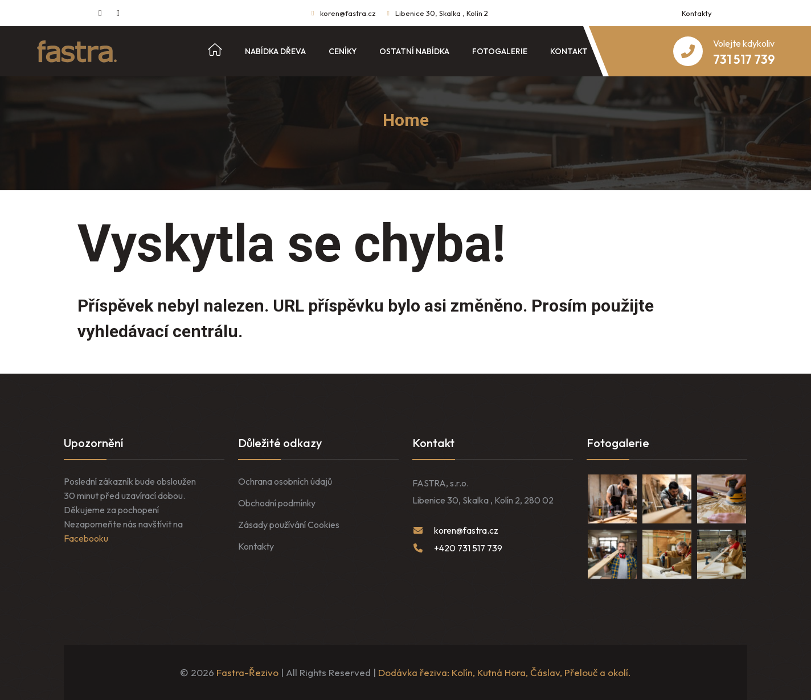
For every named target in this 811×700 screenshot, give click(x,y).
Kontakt (569, 51)
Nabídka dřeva (275, 51)
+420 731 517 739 (468, 548)
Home (406, 120)
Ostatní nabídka (414, 51)
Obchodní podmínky (277, 503)
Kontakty (697, 13)
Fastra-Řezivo (247, 672)
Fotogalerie (499, 51)
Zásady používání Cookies (288, 524)
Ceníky (343, 51)
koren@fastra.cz (348, 13)
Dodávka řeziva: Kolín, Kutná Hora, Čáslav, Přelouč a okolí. (504, 672)
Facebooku (86, 538)
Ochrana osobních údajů (285, 481)
